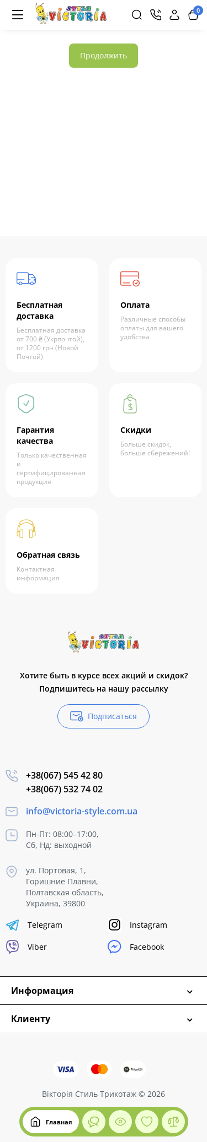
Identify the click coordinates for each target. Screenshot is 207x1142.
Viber (26, 947)
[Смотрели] (93, 1121)
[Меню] (18, 15)
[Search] (137, 15)
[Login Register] (174, 15)
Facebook (136, 947)
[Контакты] (155, 15)
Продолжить (103, 55)
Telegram (34, 925)
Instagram (137, 925)
